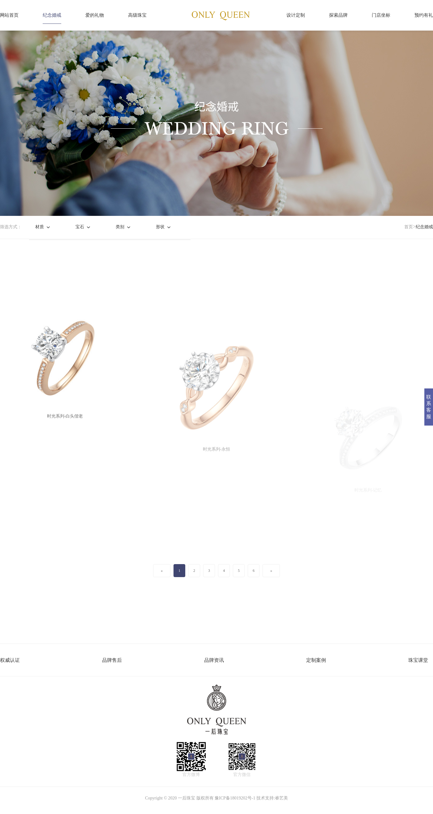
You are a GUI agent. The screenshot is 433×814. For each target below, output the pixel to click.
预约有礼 (423, 15)
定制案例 (316, 660)
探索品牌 (338, 15)
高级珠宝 (137, 15)
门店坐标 (381, 15)
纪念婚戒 (52, 15)
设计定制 (295, 15)
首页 (408, 227)
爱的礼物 (94, 15)
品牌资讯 (214, 660)
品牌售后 (112, 660)
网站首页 (9, 15)
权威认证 (10, 660)
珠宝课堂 (418, 660)
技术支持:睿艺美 (272, 798)
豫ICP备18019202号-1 (235, 798)
